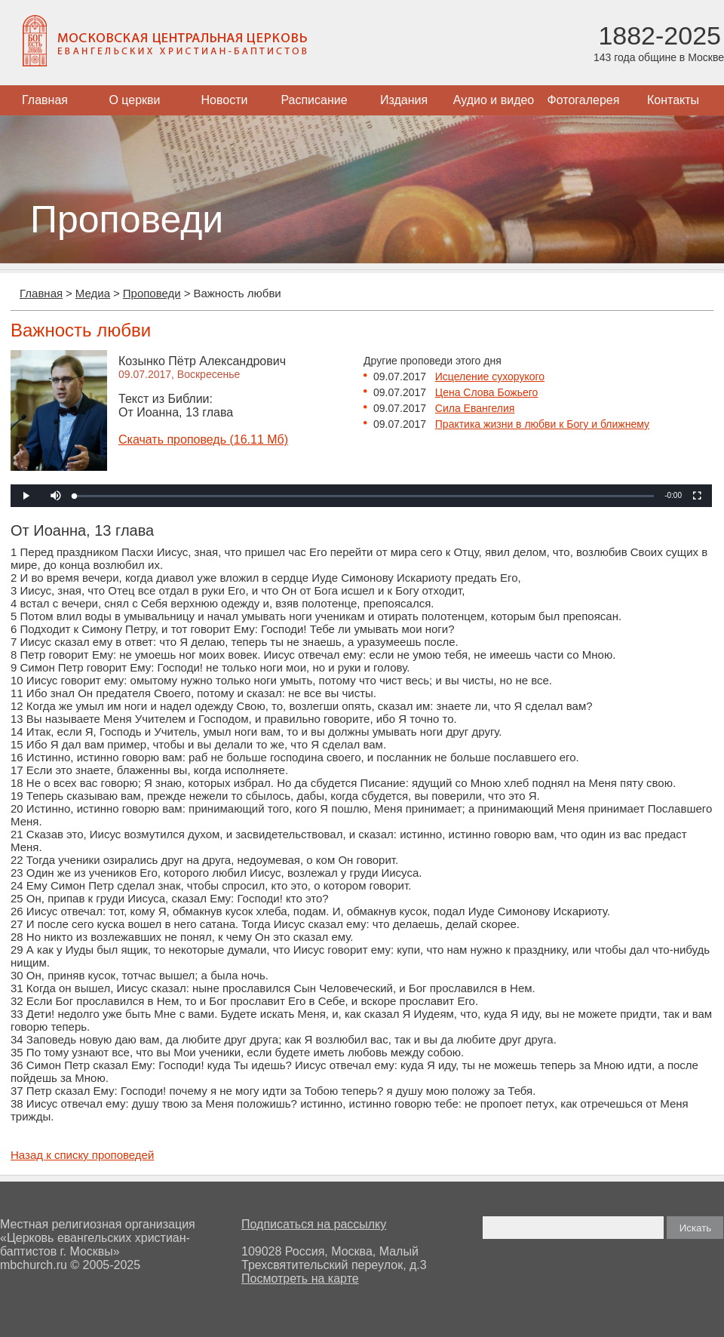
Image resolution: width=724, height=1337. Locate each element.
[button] (56, 495)
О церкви (134, 100)
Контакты (673, 100)
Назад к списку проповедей (82, 1154)
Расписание (314, 100)
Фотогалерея (584, 100)
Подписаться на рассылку (313, 1224)
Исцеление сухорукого (490, 376)
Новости (224, 100)
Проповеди (152, 293)
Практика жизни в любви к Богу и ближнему (542, 424)
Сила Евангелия (475, 408)
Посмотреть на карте (300, 1278)
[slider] (364, 496)
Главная (45, 100)
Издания (404, 100)
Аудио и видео (494, 100)
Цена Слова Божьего (486, 392)
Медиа (92, 293)
